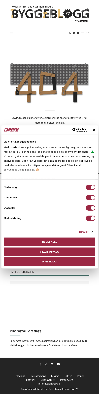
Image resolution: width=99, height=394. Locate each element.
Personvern (66, 379)
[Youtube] (78, 33)
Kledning (20, 375)
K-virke (55, 375)
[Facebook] (67, 33)
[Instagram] (70, 33)
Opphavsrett (47, 379)
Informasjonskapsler (49, 383)
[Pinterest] (74, 33)
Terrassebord (38, 375)
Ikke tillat (49, 261)
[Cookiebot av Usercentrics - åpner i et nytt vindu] (72, 130)
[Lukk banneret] (94, 130)
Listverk (30, 379)
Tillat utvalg (49, 251)
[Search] (87, 33)
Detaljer (84, 231)
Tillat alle (49, 241)
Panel (80, 375)
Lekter (68, 375)
